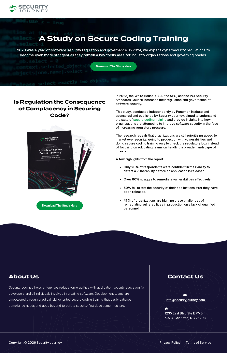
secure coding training (149, 120)
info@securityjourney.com (185, 300)
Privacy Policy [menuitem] (170, 343)
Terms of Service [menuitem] (198, 343)
